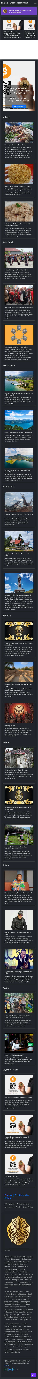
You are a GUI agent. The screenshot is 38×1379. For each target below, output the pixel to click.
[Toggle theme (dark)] (33, 1375)
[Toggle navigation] (35, 2)
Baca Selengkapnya (19, 106)
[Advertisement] (19, 49)
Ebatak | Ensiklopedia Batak (14, 2)
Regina (7, 1365)
